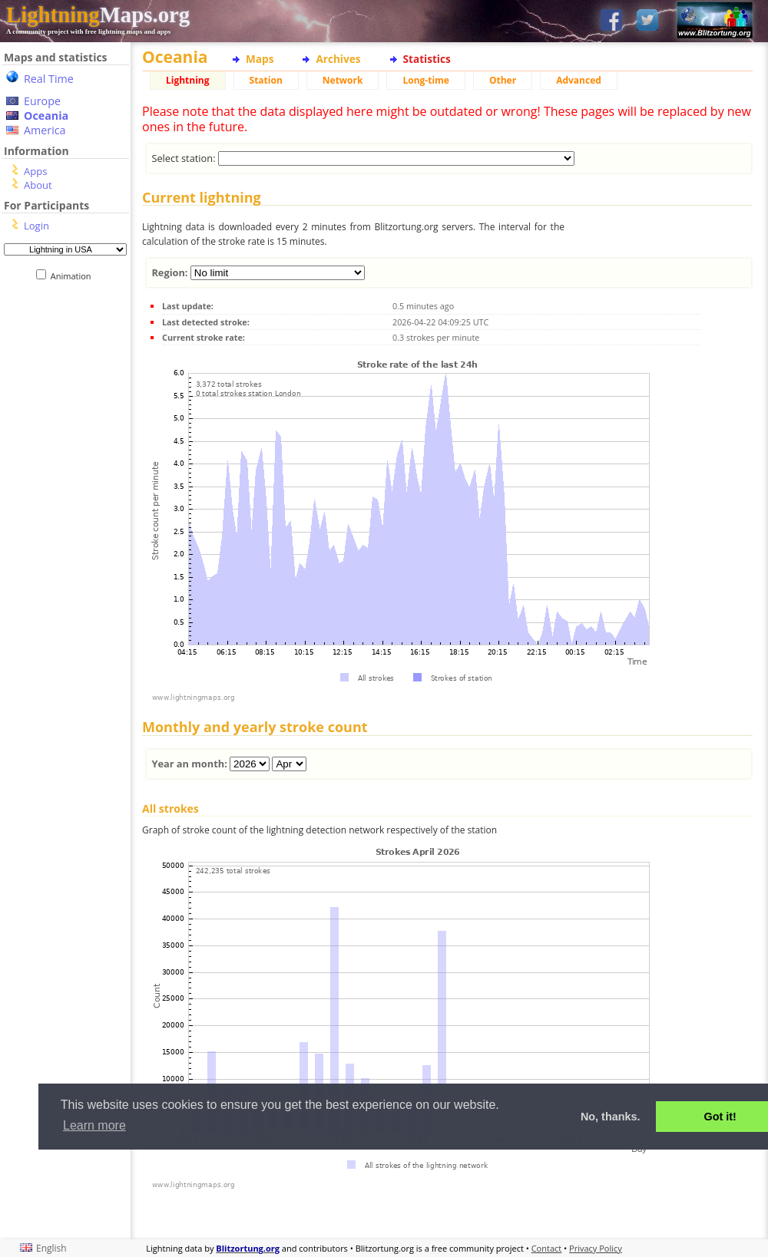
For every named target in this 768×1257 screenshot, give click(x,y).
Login (36, 226)
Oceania (46, 115)
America (45, 130)
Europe (42, 101)
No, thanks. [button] (611, 1116)
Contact (546, 1248)
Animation (74, 276)
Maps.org (98, 14)
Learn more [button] (94, 1125)
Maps (259, 58)
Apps (35, 171)
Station (266, 80)
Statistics (427, 58)
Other (502, 80)
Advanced (578, 80)
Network (343, 80)
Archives (338, 58)
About (38, 185)
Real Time (49, 78)
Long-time (425, 80)
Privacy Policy (595, 1248)
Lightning (188, 80)
